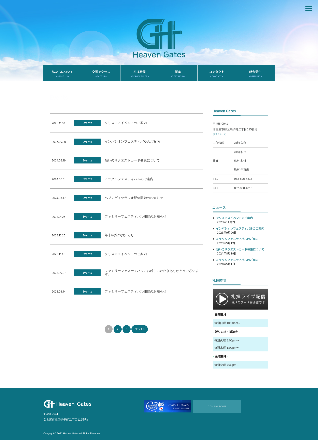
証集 (178, 77)
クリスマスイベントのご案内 (126, 126)
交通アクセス (101, 77)
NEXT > (140, 332)
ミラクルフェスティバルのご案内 (129, 182)
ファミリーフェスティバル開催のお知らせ (135, 220)
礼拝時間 (139, 77)
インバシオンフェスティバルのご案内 (132, 145)
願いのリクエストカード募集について (132, 164)
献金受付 (255, 77)
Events (87, 126)
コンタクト (217, 77)
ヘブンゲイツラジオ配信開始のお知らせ (134, 201)
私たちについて (62, 77)
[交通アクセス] (219, 154)
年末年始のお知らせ (119, 238)
